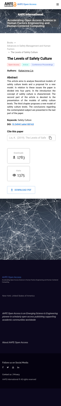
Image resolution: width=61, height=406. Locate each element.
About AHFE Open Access (15, 342)
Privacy (16, 374)
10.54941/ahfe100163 (23, 124)
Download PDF (21, 190)
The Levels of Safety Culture (24, 52)
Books (10, 42)
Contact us (7, 374)
